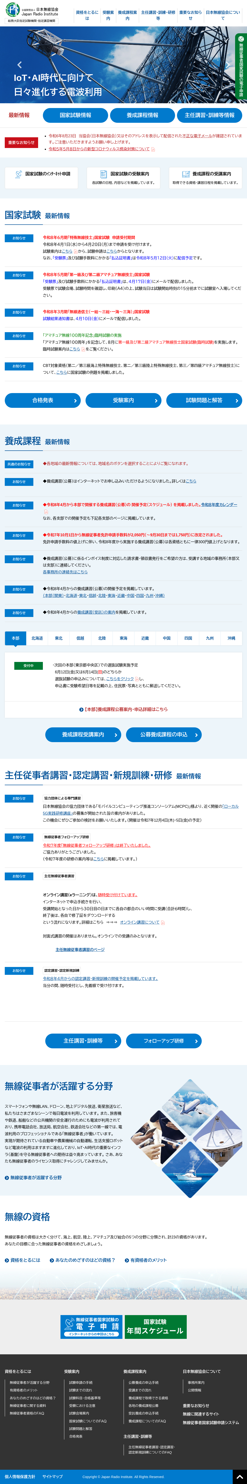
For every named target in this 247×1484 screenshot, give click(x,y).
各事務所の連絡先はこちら (65, 572)
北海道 (71, 596)
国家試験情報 (75, 115)
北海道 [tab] (37, 638)
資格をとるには (25, 1260)
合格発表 (42, 400)
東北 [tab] (59, 638)
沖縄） (160, 596)
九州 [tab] (210, 638)
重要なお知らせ (196, 1406)
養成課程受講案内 (83, 735)
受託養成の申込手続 (144, 1413)
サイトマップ (52, 1477)
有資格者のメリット (149, 1260)
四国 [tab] (188, 638)
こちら (70, 251)
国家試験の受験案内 (130, 174)
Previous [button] (19, 65)
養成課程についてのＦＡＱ (147, 1421)
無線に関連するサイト (201, 1414)
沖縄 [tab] (231, 638)
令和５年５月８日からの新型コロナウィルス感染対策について (102, 149)
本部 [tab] (15, 638)
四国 (140, 596)
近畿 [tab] (145, 638)
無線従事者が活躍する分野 (36, 1177)
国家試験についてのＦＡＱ (87, 1421)
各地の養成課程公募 (144, 1406)
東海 (111, 596)
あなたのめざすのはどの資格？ (85, 1260)
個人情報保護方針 (20, 1477)
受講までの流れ (140, 1390)
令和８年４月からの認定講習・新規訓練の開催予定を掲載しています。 (100, 979)
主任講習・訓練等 (83, 1041)
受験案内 (123, 400)
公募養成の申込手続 (144, 1383)
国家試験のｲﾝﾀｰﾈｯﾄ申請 (48, 174)
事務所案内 (196, 1383)
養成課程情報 (142, 115)
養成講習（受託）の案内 (96, 612)
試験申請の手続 (80, 1383)
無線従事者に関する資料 (28, 1406)
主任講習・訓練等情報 (209, 115)
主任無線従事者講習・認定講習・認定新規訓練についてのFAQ (152, 1449)
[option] (123, 64)
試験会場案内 (79, 1413)
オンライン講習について (142, 922)
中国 (130, 596)
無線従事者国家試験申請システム (211, 1423)
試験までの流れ (80, 1390)
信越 (92, 596)
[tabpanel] (123, 685)
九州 (149, 596)
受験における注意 (82, 1406)
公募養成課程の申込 (163, 735)
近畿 (121, 596)
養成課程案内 (135, 1372)
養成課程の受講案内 (212, 174)
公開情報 (194, 1390)
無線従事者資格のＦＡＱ (27, 1413)
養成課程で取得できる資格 (148, 1398)
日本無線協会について (202, 1372)
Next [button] (227, 65)
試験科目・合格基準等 (85, 1398)
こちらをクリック (122, 679)
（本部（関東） (53, 596)
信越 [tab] (80, 638)
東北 (83, 596)
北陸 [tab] (102, 638)
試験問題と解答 (204, 400)
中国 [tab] (167, 638)
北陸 (102, 596)
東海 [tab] (123, 638)
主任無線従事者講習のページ (80, 950)
